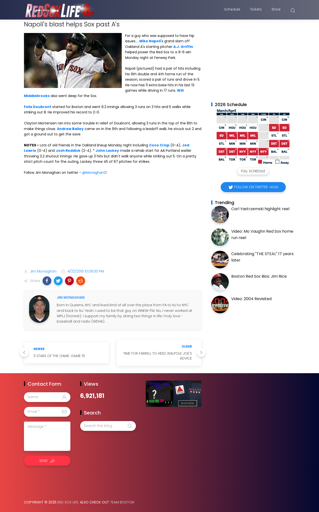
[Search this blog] (108, 426)
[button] (47, 280)
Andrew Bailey (70, 128)
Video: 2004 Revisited (251, 299)
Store (276, 10)
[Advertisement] (112, 226)
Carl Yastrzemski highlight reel (260, 209)
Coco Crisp (159, 145)
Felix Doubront (37, 106)
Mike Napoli (150, 41)
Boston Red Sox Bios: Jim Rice (259, 276)
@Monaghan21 (94, 172)
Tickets (256, 10)
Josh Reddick (68, 150)
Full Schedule (253, 171)
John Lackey (107, 150)
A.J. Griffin (183, 46)
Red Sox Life (67, 502)
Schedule (232, 10)
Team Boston (122, 502)
